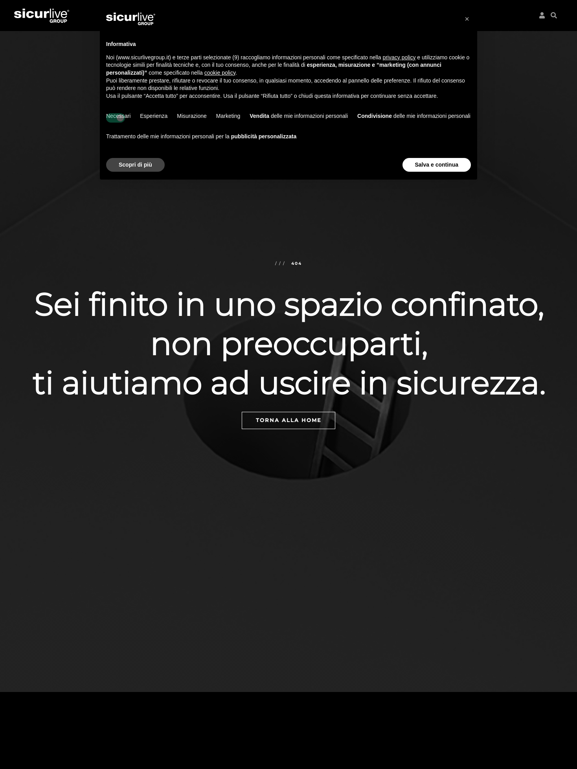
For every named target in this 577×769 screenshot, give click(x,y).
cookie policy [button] (219, 73)
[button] (552, 14)
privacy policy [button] (398, 57)
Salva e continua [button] (436, 165)
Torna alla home (289, 420)
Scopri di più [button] (135, 165)
